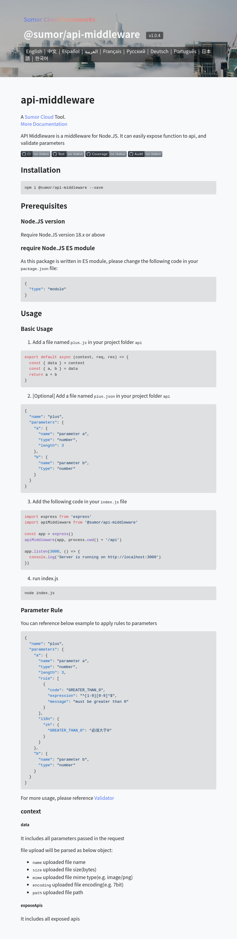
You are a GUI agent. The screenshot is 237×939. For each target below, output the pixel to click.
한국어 (41, 58)
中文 (52, 51)
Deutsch (159, 51)
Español (71, 51)
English (34, 51)
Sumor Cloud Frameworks (59, 19)
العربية (91, 51)
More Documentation (44, 123)
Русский (135, 51)
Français (112, 51)
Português (185, 51)
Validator (104, 796)
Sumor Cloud (39, 116)
